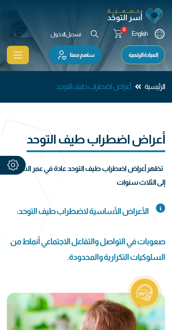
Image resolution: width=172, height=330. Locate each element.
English (140, 33)
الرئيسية (154, 86)
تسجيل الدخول (65, 34)
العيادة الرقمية (143, 54)
